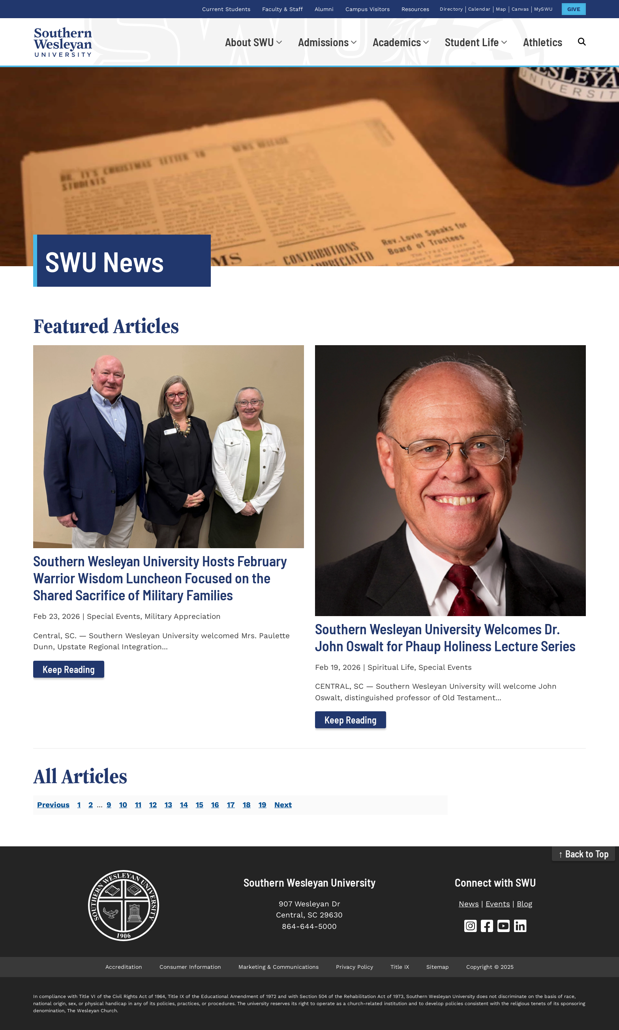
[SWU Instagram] (470, 927)
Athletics (542, 42)
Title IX (399, 967)
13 (168, 804)
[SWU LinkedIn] (520, 927)
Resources (415, 9)
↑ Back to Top (584, 853)
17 (231, 804)
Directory (451, 9)
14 (184, 804)
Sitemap (437, 967)
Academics (397, 42)
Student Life (472, 42)
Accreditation (123, 967)
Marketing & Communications (278, 967)
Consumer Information (190, 967)
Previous (53, 804)
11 (138, 804)
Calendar (479, 9)
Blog (524, 903)
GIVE (573, 9)
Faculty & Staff (282, 9)
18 (247, 804)
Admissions (323, 42)
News (469, 903)
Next (283, 804)
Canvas (520, 9)
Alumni (324, 9)
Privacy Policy (354, 967)
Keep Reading (69, 669)
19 (262, 804)
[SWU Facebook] (487, 927)
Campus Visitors (367, 9)
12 (153, 804)
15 (199, 804)
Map (501, 9)
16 (215, 804)
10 (123, 804)
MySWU (543, 9)
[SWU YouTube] (503, 927)
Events (498, 903)
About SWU (249, 42)
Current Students (226, 9)
